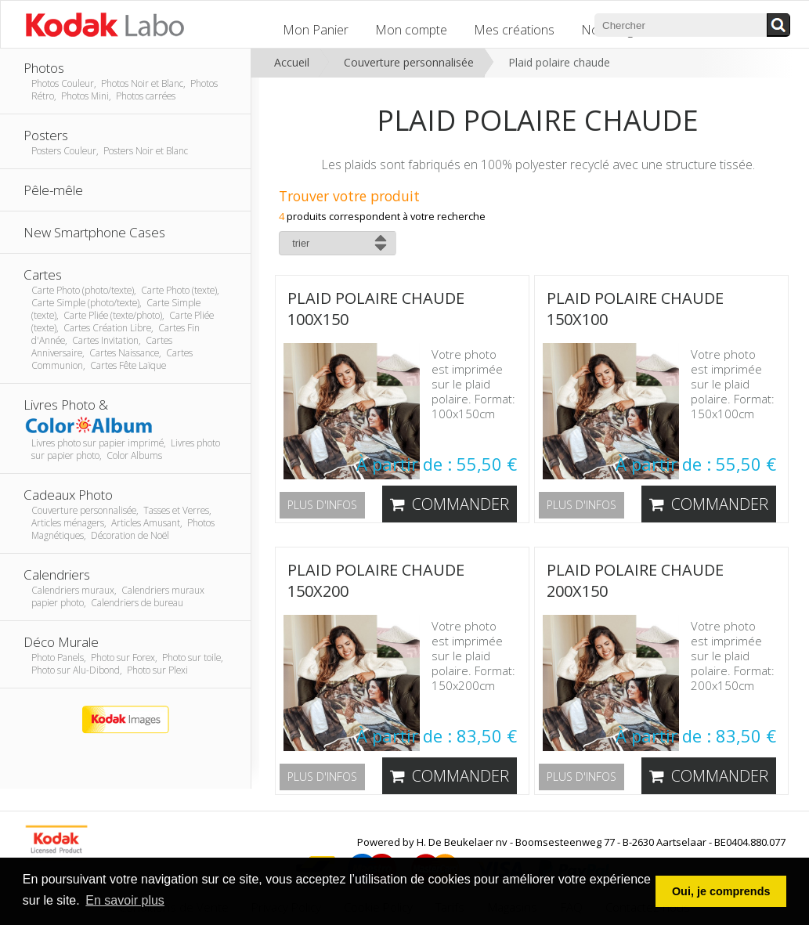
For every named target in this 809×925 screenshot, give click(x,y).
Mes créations (514, 29)
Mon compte (411, 29)
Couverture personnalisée (409, 62)
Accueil (291, 62)
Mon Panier (316, 29)
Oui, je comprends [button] (721, 891)
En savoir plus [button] (124, 900)
